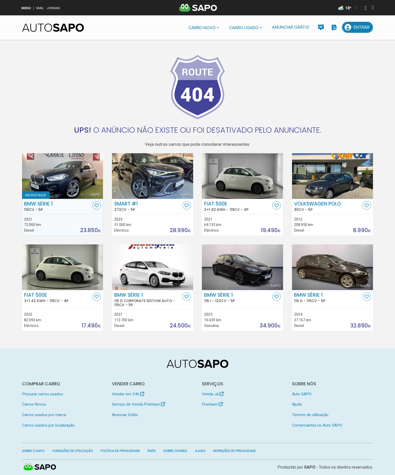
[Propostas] (334, 27)
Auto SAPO (301, 394)
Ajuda (297, 404)
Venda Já (213, 394)
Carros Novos (34, 404)
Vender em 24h (128, 394)
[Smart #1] (152, 176)
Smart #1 (147, 206)
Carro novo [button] (202, 27)
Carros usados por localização (48, 425)
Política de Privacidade (120, 451)
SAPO (309, 467)
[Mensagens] (320, 27)
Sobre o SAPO (33, 451)
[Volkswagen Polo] (332, 176)
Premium (212, 404)
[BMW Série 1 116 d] (332, 267)
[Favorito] (96, 205)
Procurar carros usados (42, 394)
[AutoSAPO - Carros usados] (53, 27)
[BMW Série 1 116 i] (242, 267)
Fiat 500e (237, 206)
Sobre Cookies (175, 451)
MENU (26, 8)
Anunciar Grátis (290, 27)
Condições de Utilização (72, 451)
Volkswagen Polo (327, 206)
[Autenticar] (366, 8)
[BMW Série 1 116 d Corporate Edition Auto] (152, 267)
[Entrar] (357, 27)
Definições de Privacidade (234, 451)
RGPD (152, 451)
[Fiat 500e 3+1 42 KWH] (242, 176)
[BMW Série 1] (62, 176)
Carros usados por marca (44, 414)
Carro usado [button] (243, 27)
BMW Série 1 (57, 206)
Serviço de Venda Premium (138, 404)
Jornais (53, 8)
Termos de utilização (310, 414)
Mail (40, 8)
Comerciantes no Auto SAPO (317, 425)
